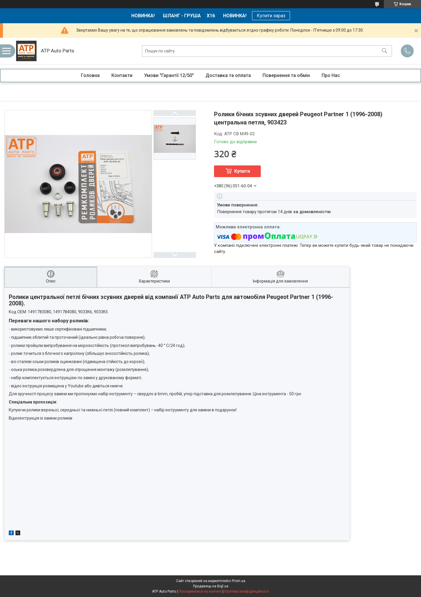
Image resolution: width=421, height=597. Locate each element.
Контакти (121, 75)
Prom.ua (238, 581)
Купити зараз (271, 15)
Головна (90, 75)
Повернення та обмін (286, 75)
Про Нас (331, 75)
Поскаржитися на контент (200, 591)
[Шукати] (384, 51)
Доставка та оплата (228, 75)
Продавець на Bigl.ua (210, 586)
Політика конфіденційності (246, 591)
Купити (242, 171)
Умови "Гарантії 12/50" (169, 75)
